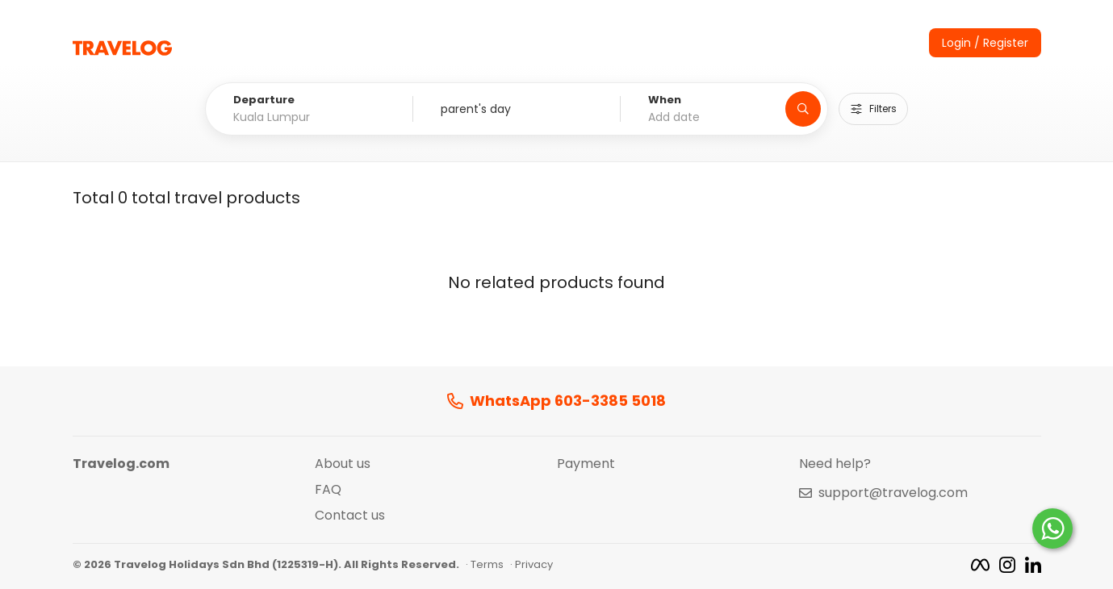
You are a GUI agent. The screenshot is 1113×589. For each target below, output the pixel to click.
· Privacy (531, 564)
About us (342, 464)
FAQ (328, 490)
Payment (586, 464)
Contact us (350, 516)
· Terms (485, 564)
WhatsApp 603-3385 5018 (556, 401)
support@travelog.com (893, 493)
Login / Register (985, 43)
